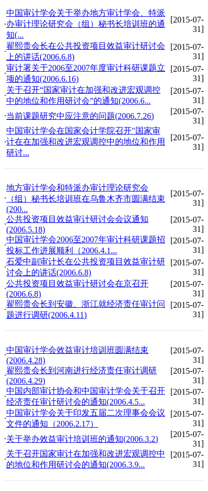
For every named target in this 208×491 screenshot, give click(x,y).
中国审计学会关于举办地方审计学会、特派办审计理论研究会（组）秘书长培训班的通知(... (85, 23)
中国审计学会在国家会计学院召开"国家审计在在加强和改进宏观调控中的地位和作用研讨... (85, 141)
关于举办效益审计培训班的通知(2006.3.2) (82, 438)
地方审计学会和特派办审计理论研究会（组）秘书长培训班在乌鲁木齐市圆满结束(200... (85, 198)
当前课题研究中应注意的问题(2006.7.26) (80, 115)
